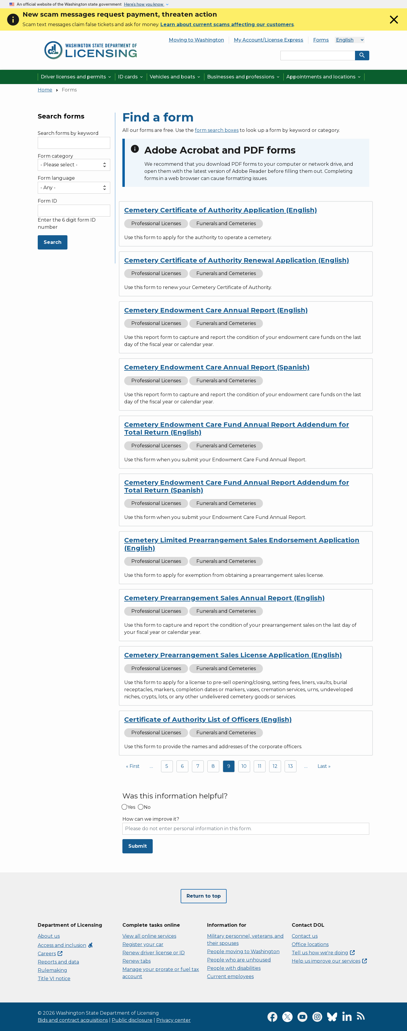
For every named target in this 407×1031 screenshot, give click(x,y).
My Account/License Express (268, 40)
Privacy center (173, 1020)
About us (49, 936)
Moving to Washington (196, 40)
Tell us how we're (323, 953)
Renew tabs (136, 961)
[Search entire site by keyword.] (317, 55)
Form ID (47, 201)
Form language (56, 178)
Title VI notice (54, 978)
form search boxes (217, 130)
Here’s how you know (144, 4)
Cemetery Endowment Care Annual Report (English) (216, 310)
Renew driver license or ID (153, 953)
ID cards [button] (131, 77)
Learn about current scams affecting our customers (227, 24)
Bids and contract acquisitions (73, 1020)
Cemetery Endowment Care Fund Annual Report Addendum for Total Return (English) (236, 428)
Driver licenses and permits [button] (76, 77)
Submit (137, 846)
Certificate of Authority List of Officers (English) (208, 720)
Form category (55, 156)
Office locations (310, 944)
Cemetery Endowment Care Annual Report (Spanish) (217, 367)
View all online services (149, 936)
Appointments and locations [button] (324, 77)
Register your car (142, 944)
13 (290, 766)
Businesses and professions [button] (243, 77)
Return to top (204, 896)
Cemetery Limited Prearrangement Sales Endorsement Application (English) (241, 544)
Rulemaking (52, 970)
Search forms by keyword (68, 133)
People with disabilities (234, 968)
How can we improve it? (150, 819)
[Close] (394, 25)
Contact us (305, 936)
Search (52, 242)
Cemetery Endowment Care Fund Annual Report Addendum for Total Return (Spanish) (236, 486)
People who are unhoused (239, 960)
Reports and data (58, 962)
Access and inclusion (65, 945)
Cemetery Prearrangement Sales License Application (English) (233, 655)
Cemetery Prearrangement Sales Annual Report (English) (224, 598)
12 (275, 766)
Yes (131, 807)
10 (244, 766)
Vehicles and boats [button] (175, 77)
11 (259, 766)
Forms (321, 40)
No (147, 807)
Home (45, 90)
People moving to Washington (243, 951)
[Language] (350, 40)
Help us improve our (329, 961)
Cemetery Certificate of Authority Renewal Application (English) (236, 260)
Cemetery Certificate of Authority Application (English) (220, 210)
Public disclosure (132, 1020)
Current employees (230, 976)
